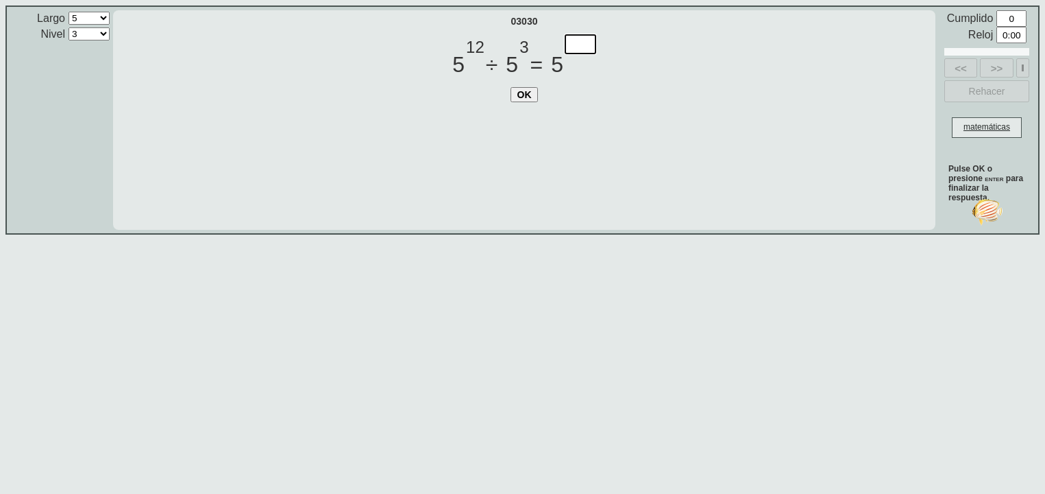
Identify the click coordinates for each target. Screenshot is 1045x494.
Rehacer (987, 91)
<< (961, 68)
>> (997, 68)
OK (524, 94)
